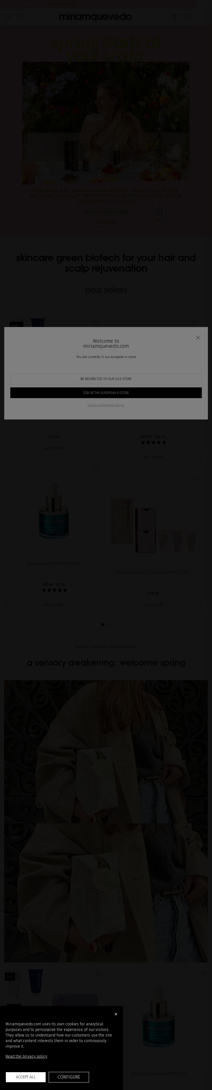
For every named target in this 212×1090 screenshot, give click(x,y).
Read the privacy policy (26, 1056)
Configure (69, 1077)
